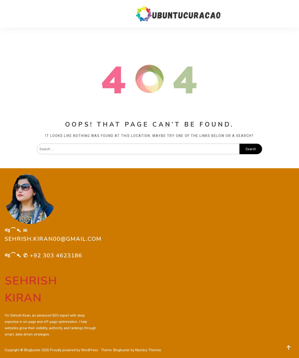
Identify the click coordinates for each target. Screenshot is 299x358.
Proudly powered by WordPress (74, 350)
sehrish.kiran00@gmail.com (53, 239)
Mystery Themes (148, 350)
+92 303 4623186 (56, 255)
